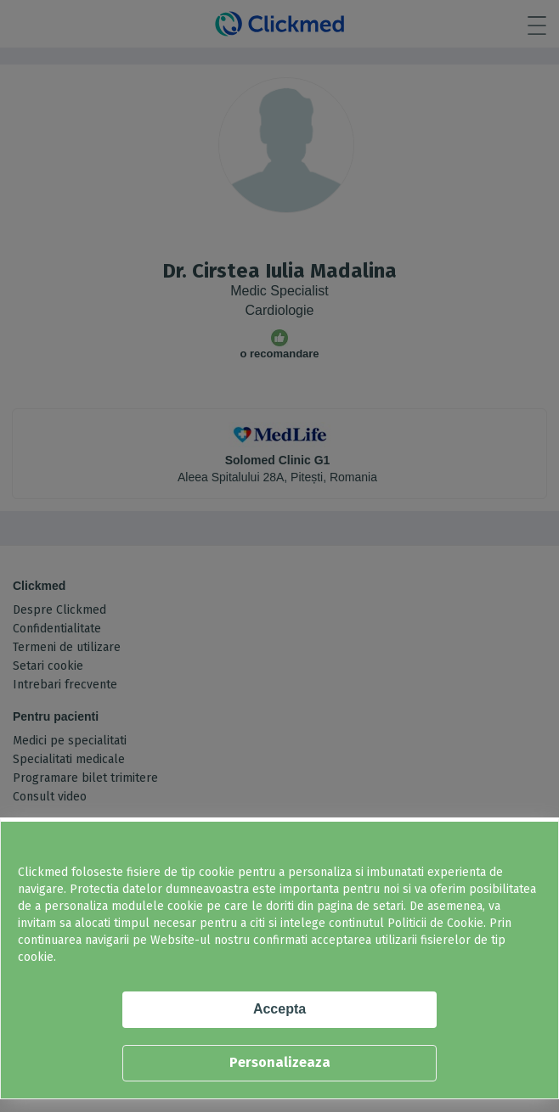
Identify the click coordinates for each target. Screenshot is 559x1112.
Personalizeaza (279, 1062)
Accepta (279, 1009)
